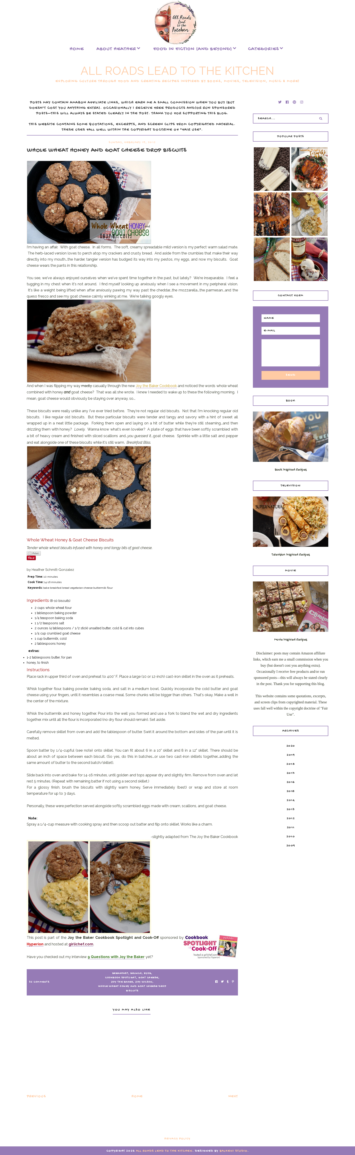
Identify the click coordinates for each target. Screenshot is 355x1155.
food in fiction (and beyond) (192, 49)
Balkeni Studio (233, 1151)
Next (233, 1096)
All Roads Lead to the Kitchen (177, 70)
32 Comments (39, 982)
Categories (263, 49)
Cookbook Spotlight (120, 977)
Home (77, 49)
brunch (136, 973)
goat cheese (148, 977)
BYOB (147, 973)
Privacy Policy (177, 1138)
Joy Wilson (143, 982)
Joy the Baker (122, 982)
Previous (36, 1096)
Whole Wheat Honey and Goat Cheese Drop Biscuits (132, 988)
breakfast (120, 973)
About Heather (116, 49)
